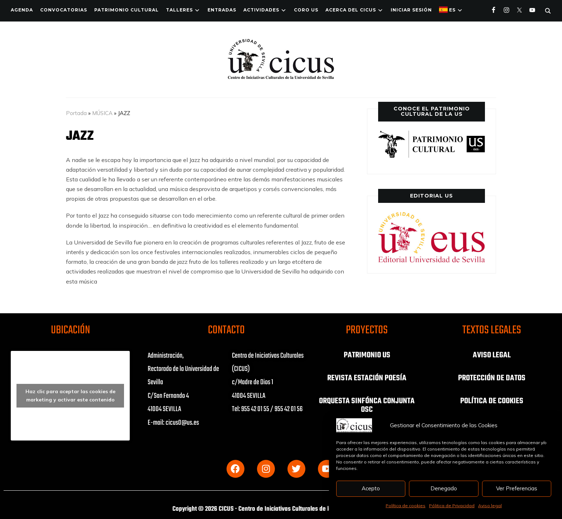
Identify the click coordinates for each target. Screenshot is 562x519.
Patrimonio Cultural (126, 10)
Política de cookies (405, 505)
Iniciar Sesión (411, 10)
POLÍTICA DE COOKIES (491, 401)
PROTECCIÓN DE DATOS (491, 378)
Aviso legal (490, 505)
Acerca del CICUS (350, 10)
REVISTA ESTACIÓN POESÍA (366, 378)
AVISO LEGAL (492, 355)
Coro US (306, 10)
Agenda (22, 10)
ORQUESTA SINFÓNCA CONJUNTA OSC (367, 405)
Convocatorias (63, 10)
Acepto (371, 488)
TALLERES (179, 10)
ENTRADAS (222, 10)
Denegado (443, 488)
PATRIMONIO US (367, 355)
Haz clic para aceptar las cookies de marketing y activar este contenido (70, 395)
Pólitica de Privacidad (452, 505)
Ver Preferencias (516, 488)
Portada (76, 113)
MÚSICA (102, 113)
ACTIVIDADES (261, 10)
